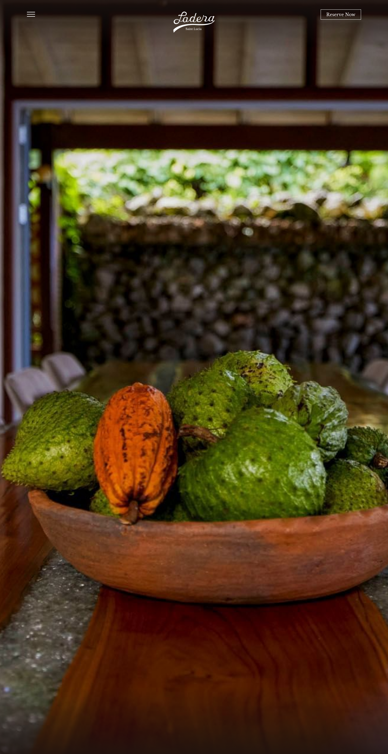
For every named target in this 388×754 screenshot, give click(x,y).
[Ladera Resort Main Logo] (194, 22)
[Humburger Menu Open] (31, 14)
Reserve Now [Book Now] (340, 14)
